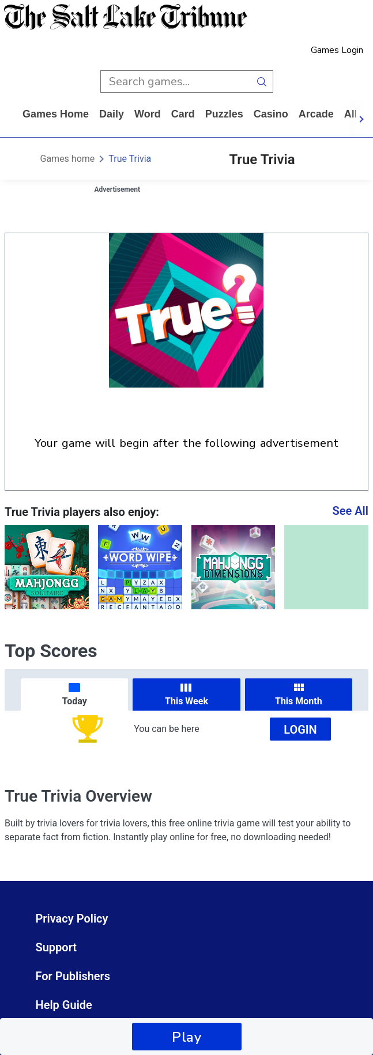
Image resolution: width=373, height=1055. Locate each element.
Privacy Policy (72, 918)
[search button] (262, 81)
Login (300, 730)
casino (271, 114)
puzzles (224, 114)
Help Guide (64, 1005)
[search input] (175, 81)
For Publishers (73, 976)
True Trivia (129, 158)
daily (111, 114)
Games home (55, 114)
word (147, 114)
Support (56, 947)
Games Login (337, 50)
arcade (316, 114)
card (183, 114)
